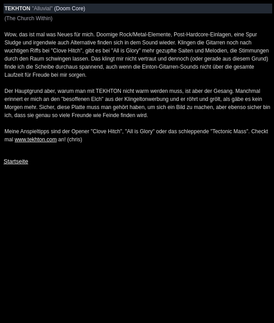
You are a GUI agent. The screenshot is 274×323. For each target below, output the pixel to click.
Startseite (16, 161)
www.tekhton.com (36, 139)
